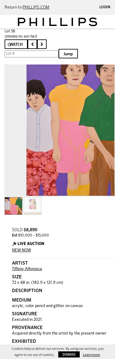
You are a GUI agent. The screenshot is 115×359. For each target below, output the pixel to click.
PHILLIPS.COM (35, 7)
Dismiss (69, 354)
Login (104, 7)
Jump (68, 54)
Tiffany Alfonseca (27, 269)
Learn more (91, 355)
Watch (16, 45)
